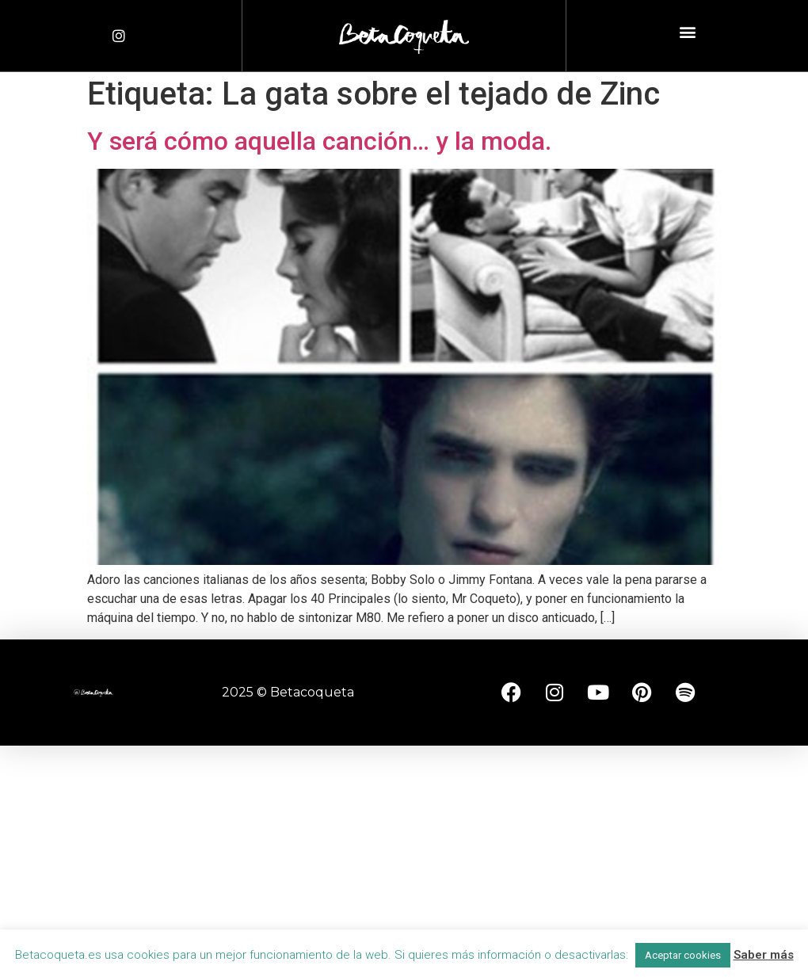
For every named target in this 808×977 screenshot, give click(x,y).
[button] (687, 32)
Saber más (764, 955)
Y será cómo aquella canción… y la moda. (319, 141)
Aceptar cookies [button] (683, 955)
